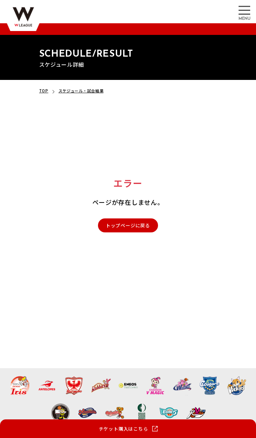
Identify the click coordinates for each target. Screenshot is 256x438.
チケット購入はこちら (123, 428)
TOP (43, 90)
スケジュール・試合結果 (81, 90)
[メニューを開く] (244, 10)
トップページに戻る (128, 225)
